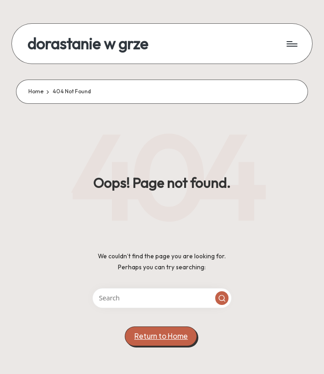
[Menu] (291, 44)
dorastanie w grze (87, 43)
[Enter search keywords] (162, 298)
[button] (222, 298)
